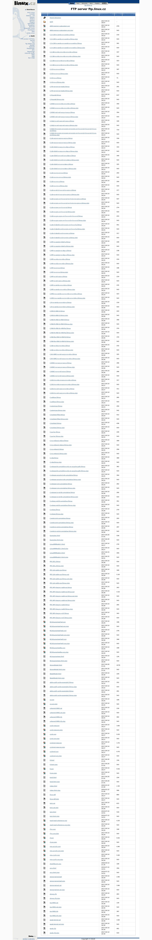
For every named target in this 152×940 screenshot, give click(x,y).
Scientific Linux (29, 28)
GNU (33, 55)
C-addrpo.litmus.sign (57, 402)
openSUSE (31, 23)
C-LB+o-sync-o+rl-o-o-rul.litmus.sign (62, 212)
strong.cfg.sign (55, 898)
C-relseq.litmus (55, 509)
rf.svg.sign (53, 842)
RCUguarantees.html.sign (58, 661)
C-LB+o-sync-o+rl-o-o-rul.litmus (61, 207)
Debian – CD (30, 15)
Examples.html (55, 535)
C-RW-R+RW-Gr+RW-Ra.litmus (60, 328)
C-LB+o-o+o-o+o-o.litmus (59, 173)
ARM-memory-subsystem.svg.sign (61, 30)
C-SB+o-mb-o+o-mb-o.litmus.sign (61, 350)
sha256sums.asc (55, 864)
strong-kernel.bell (56, 877)
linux (72, 3)
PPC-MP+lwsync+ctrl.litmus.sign (61, 618)
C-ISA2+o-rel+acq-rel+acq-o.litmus (62, 121)
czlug (104, 3)
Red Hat (32, 27)
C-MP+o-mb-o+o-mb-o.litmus (60, 259)
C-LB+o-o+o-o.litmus (57, 181)
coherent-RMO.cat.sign (57, 712)
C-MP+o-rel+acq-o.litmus (58, 276)
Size (118, 14)
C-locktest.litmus (55, 423)
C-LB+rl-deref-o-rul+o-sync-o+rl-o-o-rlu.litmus (66, 225)
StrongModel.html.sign (57, 669)
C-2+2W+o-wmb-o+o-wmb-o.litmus (62, 35)
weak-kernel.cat (55, 920)
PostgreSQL (31, 48)
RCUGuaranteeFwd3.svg (58, 639)
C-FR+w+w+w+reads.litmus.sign (61, 91)
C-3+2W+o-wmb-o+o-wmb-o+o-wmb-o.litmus (66, 43)
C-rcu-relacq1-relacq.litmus (59, 440)
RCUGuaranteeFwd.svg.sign (59, 626)
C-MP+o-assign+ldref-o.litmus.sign (62, 246)
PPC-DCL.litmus (55, 561)
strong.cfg (53, 894)
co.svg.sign (54, 704)
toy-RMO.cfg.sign (55, 915)
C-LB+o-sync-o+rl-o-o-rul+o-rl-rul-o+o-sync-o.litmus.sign (69, 203)
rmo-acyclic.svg (55, 846)
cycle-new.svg (54, 725)
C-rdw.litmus (54, 458)
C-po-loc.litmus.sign (56, 436)
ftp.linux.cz (88, 5)
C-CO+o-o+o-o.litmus (57, 69)
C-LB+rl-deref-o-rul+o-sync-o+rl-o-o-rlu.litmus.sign (67, 229)
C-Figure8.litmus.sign (57, 99)
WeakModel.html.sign (57, 678)
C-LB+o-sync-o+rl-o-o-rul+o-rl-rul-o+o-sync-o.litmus (68, 199)
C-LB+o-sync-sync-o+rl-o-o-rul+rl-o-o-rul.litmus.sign (68, 220)
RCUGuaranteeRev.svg (57, 648)
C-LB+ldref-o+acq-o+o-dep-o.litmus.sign (64, 151)
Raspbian (31, 25)
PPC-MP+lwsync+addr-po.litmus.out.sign (64, 596)
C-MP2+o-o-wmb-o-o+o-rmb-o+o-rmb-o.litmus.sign (67, 298)
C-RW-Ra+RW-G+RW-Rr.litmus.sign (62, 341)
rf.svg (52, 838)
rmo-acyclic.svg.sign (57, 851)
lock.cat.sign (54, 807)
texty (78, 3)
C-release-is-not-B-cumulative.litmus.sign (64, 497)
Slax (33, 31)
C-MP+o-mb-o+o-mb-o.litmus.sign (61, 263)
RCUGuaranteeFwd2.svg (58, 630)
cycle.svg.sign (54, 738)
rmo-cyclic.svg (55, 855)
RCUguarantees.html (57, 656)
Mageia (32, 22)
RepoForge (31, 51)
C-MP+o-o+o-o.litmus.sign (59, 272)
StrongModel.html (56, 665)
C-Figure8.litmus (55, 95)
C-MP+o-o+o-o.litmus (57, 268)
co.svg (52, 700)
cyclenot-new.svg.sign (57, 747)
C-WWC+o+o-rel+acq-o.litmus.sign (62, 376)
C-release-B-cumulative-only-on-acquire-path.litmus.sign (69, 471)
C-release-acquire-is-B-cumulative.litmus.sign (65, 479)
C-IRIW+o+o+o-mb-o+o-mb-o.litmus (62, 104)
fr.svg (52, 769)
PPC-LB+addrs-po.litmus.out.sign (61, 579)
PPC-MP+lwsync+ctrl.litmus (59, 613)
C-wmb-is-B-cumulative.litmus (60, 518)
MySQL (32, 45)
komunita (85, 3)
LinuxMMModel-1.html (57, 544)
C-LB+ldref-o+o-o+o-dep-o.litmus (61, 164)
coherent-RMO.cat (56, 708)
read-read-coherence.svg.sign (60, 825)
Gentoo (32, 20)
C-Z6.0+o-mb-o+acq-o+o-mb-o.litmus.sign (64, 384)
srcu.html (53, 868)
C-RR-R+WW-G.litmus (57, 311)
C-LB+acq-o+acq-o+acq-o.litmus (61, 138)
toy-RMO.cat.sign (56, 907)
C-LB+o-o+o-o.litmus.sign (59, 186)
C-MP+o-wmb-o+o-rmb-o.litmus (61, 285)
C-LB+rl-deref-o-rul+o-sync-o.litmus (62, 233)
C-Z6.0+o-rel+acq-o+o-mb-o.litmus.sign (64, 393)
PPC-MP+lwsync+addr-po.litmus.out (62, 592)
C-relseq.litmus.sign (56, 514)
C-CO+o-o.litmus (55, 78)
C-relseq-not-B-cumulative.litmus (61, 501)
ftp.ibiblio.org (30, 43)
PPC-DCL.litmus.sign (57, 566)
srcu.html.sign (55, 872)
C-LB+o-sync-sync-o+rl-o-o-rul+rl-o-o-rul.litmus (66, 216)
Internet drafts (30, 53)
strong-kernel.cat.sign (57, 890)
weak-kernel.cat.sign (57, 924)
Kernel (32, 40)
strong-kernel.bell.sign (57, 881)
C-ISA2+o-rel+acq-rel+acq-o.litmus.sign (63, 125)
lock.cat (52, 803)
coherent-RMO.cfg (56, 717)
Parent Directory (55, 18)
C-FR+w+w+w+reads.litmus (59, 86)
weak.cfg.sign (54, 933)
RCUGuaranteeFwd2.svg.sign (60, 635)
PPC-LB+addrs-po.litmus (58, 570)
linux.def (53, 794)
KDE (33, 56)
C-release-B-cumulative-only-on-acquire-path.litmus (67, 466)
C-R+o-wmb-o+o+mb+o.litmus (60, 302)
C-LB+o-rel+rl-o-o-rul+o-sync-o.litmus (63, 190)
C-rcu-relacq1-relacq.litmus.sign (61, 445)
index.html (53, 786)
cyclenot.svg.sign (56, 756)
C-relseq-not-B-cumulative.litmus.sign (63, 505)
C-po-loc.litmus (55, 432)
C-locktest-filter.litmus (57, 415)
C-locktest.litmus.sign (57, 427)
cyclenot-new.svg (56, 743)
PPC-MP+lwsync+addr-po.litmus (61, 587)
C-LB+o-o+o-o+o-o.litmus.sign (60, 177)
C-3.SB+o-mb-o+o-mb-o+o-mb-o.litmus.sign (65, 56)
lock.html (53, 812)
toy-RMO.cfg (54, 911)
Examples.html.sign (56, 540)
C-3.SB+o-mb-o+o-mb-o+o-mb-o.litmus (63, 52)
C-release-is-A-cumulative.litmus (61, 484)
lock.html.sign (54, 816)
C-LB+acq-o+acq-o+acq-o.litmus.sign (63, 142)
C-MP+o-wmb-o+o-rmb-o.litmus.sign (62, 289)
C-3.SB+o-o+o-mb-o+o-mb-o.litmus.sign (64, 65)
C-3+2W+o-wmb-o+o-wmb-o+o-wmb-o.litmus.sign (67, 47)
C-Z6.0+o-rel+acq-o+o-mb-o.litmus (62, 389)
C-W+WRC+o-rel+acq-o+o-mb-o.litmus (63, 354)
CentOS (32, 14)
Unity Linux (31, 33)
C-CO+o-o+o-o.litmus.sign (59, 73)
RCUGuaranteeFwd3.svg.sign (60, 643)
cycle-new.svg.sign (56, 730)
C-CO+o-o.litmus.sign (57, 82)
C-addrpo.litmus (55, 397)
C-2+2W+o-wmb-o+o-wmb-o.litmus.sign (64, 39)
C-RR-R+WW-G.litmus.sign (59, 315)
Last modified (106, 14)
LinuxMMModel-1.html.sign (59, 548)
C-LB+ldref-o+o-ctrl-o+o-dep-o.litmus (63, 155)
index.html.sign (55, 790)
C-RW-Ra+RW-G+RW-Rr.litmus (60, 337)
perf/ (51, 22)
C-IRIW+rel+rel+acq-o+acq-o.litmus (62, 112)
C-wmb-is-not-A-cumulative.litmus (61, 527)
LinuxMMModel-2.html (57, 553)
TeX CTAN (31, 58)
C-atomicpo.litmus (56, 406)
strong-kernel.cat (55, 885)
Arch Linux (31, 12)
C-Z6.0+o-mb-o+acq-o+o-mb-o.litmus (63, 380)
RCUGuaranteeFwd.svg (58, 622)
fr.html (52, 760)
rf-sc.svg (53, 829)
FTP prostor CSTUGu (28, 39)
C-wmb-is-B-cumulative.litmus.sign (62, 522)
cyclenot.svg (54, 751)
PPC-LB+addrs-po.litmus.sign (60, 583)
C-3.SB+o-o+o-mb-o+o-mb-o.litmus (62, 60)
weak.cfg (53, 928)
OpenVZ (32, 47)
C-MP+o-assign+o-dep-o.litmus (60, 250)
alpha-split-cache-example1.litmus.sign (63, 687)
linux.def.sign (54, 799)
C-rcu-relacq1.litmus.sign (58, 453)
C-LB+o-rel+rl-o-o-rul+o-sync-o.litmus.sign (64, 194)
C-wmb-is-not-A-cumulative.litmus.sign (63, 531)
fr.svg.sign (53, 773)
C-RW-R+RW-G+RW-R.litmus (59, 320)
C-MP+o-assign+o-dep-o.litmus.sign (62, 255)
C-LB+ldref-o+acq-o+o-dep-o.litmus (62, 147)
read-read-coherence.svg (58, 820)
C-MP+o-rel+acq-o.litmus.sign (60, 281)
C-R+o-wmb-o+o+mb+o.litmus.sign (62, 307)
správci (25, 939)
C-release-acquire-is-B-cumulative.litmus (64, 475)
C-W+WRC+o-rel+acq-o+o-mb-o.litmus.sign (65, 358)
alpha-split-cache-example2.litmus (61, 691)
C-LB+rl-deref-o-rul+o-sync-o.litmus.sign (64, 237)
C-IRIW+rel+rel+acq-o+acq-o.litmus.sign (64, 117)
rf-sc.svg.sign (54, 833)
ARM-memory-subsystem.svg (60, 26)
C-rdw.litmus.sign (56, 462)
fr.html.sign (54, 764)
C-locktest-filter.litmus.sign (59, 419)
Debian (32, 17)
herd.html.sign (55, 782)
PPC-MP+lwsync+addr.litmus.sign (61, 609)
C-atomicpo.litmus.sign (58, 410)
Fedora (32, 19)
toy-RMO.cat (54, 903)
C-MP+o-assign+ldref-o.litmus (60, 242)
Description (128, 14)
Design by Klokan (15, 938)
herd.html (53, 777)
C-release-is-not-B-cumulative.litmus (62, 492)
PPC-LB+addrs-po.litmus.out (59, 574)
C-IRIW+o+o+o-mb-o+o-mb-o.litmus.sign (64, 108)
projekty (97, 3)
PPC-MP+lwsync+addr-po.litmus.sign (62, 600)
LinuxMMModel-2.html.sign (59, 557)
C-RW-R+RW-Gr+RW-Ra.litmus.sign (62, 333)
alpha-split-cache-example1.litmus (61, 682)
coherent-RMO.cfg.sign (57, 721)
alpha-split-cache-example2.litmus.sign (63, 695)
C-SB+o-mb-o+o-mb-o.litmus (60, 345)
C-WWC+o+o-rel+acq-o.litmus (60, 371)
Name (52, 14)
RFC (33, 50)
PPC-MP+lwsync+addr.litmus (60, 605)
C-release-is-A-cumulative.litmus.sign (62, 488)
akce (91, 3)
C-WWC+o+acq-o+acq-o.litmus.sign (62, 367)
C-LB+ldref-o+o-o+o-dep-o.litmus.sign (63, 168)
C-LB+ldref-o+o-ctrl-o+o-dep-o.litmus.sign (64, 160)
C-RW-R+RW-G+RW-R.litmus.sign (61, 324)
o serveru (31, 939)
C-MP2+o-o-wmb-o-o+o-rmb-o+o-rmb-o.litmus (66, 294)
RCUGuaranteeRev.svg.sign (59, 652)
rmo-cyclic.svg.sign (56, 859)
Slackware (31, 30)
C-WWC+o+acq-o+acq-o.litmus (60, 363)
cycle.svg (53, 734)
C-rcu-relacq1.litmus (57, 449)
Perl (33, 42)
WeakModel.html (55, 674)
